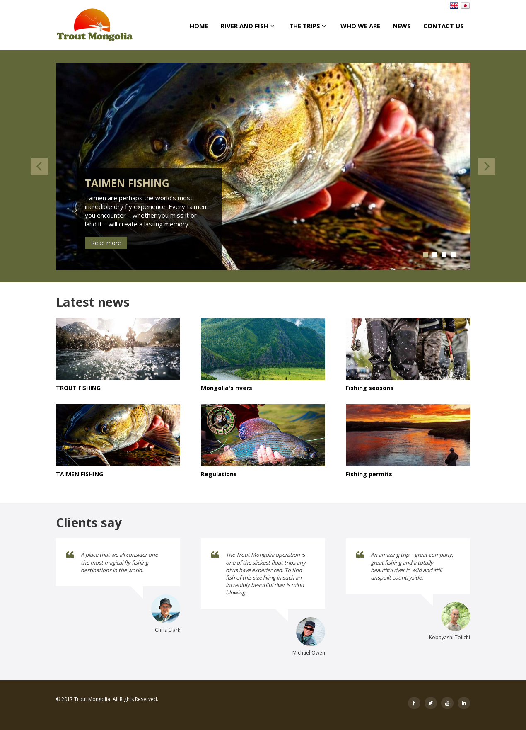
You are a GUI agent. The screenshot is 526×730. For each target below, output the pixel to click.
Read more (106, 243)
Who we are (360, 26)
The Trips (308, 26)
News (402, 26)
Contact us (443, 26)
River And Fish (248, 26)
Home (199, 26)
